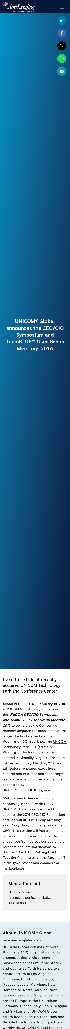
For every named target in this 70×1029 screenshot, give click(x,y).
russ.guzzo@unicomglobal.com (31, 897)
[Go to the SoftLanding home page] (19, 6)
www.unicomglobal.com (22, 940)
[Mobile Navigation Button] (62, 7)
